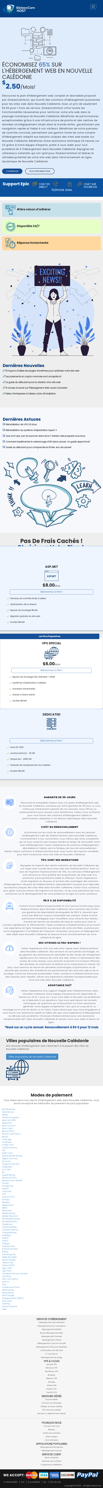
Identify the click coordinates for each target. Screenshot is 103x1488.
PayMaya (6, 1235)
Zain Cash (7, 1301)
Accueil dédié (51, 1399)
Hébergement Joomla (51, 1450)
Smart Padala (8, 1259)
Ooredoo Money (10, 1229)
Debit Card (7, 1153)
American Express (10, 1117)
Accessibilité (34, 1482)
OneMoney (7, 1224)
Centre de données (51, 1433)
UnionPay (6, 1276)
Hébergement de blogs (51, 1357)
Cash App (7, 1139)
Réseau (51, 1429)
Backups (51, 1375)
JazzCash (6, 1191)
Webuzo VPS (51, 1378)
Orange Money (9, 1232)
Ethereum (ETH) (9, 1177)
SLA (44, 1482)
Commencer (12, 171)
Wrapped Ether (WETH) (13, 1298)
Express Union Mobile (12, 1180)
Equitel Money (8, 1175)
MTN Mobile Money (11, 1218)
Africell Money (8, 1109)
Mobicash (7, 1210)
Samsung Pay (8, 1254)
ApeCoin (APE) (9, 1120)
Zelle (4, 1309)
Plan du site (55, 1482)
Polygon (6, 1243)
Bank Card (7, 1128)
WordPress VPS (51, 1371)
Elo (3, 1172)
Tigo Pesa (6, 1270)
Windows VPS (51, 1368)
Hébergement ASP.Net (51, 1329)
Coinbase (7, 1142)
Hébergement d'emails (51, 1336)
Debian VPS (51, 1388)
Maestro (6, 1202)
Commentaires (51, 1440)
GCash (5, 1183)
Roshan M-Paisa (10, 1249)
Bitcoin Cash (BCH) (11, 1134)
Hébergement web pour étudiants (51, 1346)
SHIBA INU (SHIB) (9, 1257)
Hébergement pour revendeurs (51, 1325)
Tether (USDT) (8, 1265)
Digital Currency (9, 1158)
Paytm (5, 1240)
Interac (5, 1188)
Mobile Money (8, 1213)
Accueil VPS (51, 1364)
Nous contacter (51, 1457)
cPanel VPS (51, 1385)
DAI (3, 1150)
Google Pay (7, 1186)
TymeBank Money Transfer (14, 1273)
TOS (22, 1482)
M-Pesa (5, 1199)
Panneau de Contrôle (51, 1461)
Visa (4, 1284)
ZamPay (6, 1303)
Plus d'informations (39, 171)
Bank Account (8, 1125)
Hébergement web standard (51, 1322)
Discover (6, 1161)
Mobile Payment (10, 1216)
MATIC (5, 1207)
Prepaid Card (8, 1246)
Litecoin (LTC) (8, 1196)
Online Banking (9, 1227)
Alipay (5, 1114)
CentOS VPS (51, 1392)
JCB (4, 1194)
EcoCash (6, 1169)
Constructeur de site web (51, 1350)
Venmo (5, 1281)
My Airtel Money (9, 1221)
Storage (51, 1382)
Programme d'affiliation (51, 1464)
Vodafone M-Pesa (11, 1287)
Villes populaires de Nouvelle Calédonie (32, 1056)
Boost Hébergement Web (51, 1332)
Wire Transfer (8, 1295)
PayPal (5, 1238)
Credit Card (7, 1144)
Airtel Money (8, 1112)
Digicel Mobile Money (12, 1155)
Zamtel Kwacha (9, 1306)
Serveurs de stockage (51, 1403)
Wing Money (8, 1292)
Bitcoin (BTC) (8, 1131)
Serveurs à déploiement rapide (51, 1413)
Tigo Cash (7, 1268)
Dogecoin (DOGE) (10, 1164)
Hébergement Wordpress (51, 1447)
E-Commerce (51, 1354)
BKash (5, 1136)
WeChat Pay (8, 1290)
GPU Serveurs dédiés (51, 1410)
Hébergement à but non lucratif (51, 1343)
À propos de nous (51, 1426)
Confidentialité (10, 1482)
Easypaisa (7, 1166)
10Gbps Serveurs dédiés (51, 1406)
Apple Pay (7, 1123)
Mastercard (7, 1205)
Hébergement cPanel (51, 1339)
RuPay (5, 1251)
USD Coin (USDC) (10, 1279)
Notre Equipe (51, 1436)
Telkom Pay (7, 1262)
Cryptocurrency (9, 1147)
